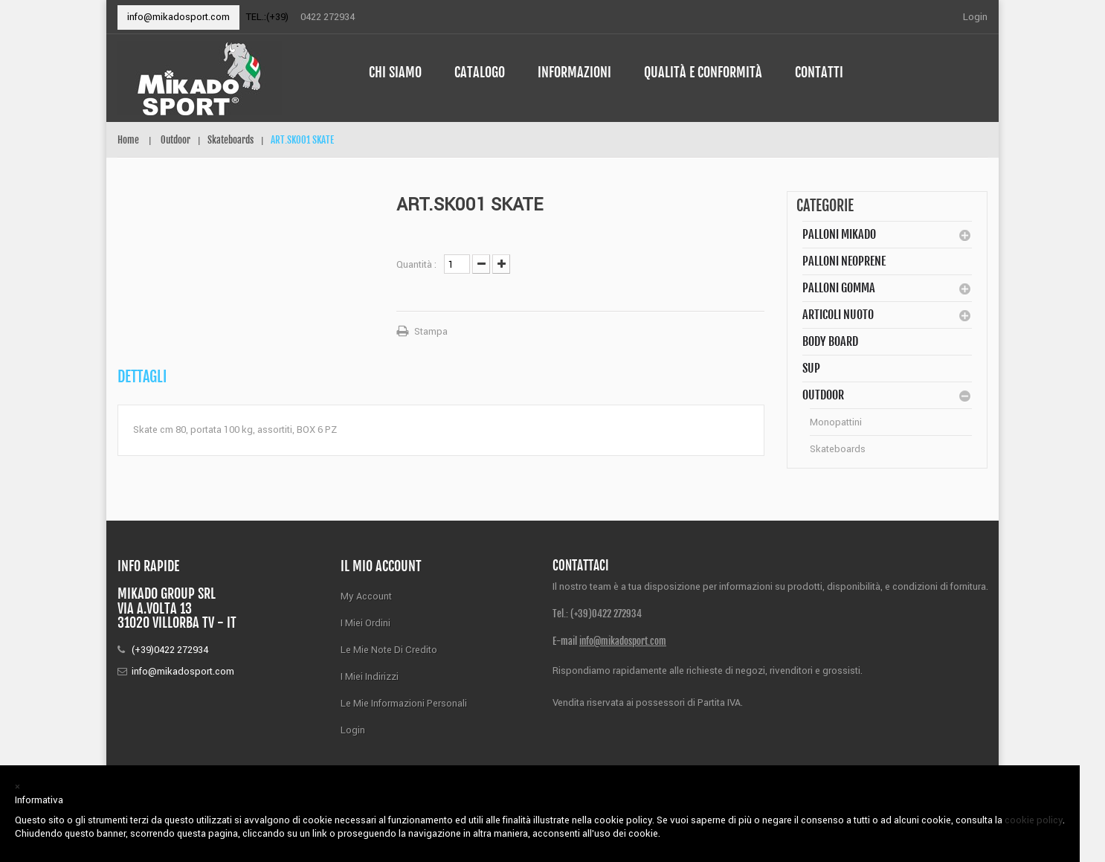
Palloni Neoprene (844, 261)
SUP (811, 368)
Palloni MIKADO (839, 234)
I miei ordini (365, 623)
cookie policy (1034, 820)
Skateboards (838, 449)
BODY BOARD (830, 341)
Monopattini (836, 422)
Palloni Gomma (838, 287)
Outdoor (823, 394)
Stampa (431, 331)
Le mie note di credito (389, 649)
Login (975, 16)
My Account (366, 596)
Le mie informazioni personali (404, 703)
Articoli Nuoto (838, 314)
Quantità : (416, 264)
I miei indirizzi (370, 676)
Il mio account (381, 566)
